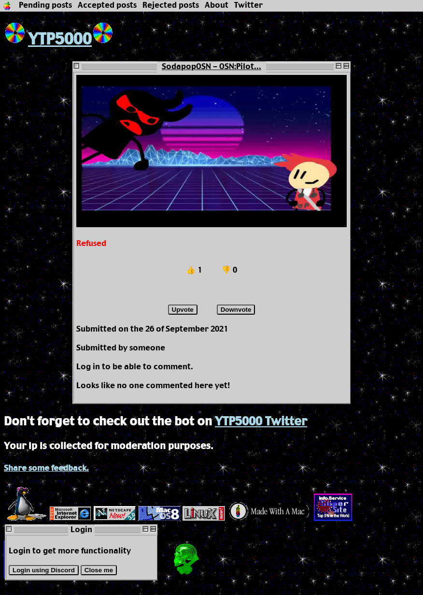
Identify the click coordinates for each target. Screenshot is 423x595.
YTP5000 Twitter (261, 422)
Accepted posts (107, 5)
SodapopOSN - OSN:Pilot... (211, 67)
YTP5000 (48, 40)
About (216, 5)
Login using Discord (44, 570)
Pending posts (45, 5)
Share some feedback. (46, 468)
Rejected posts (170, 5)
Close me (99, 570)
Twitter (248, 5)
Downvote (236, 309)
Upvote (183, 309)
